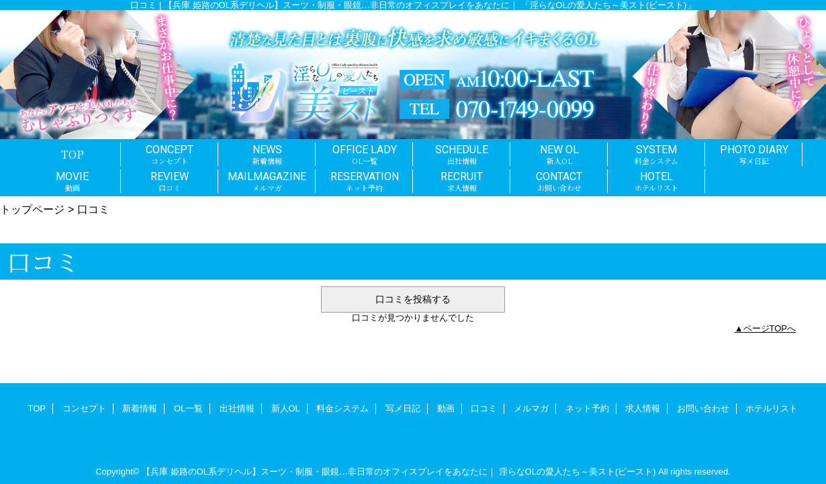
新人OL (285, 408)
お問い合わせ (703, 408)
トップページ (32, 209)
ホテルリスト (771, 408)
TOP (72, 154)
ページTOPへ (769, 328)
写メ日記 (402, 408)
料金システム (342, 408)
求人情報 (642, 408)
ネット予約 (587, 408)
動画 (446, 408)
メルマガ (531, 408)
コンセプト (84, 408)
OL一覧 (188, 408)
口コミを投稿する (413, 299)
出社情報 (237, 408)
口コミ (484, 408)
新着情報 (139, 408)
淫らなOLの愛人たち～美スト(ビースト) (577, 472)
